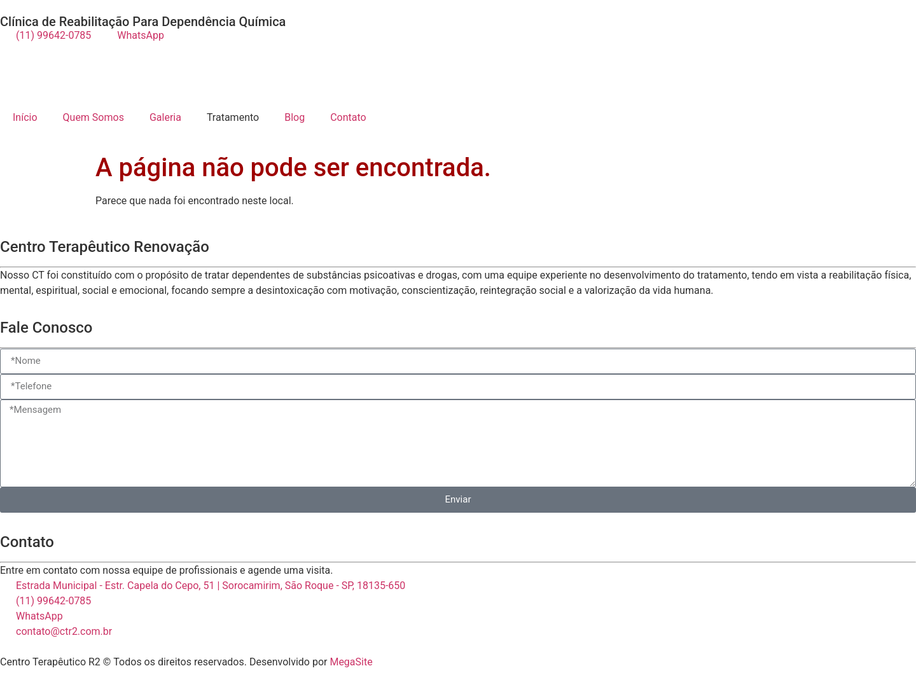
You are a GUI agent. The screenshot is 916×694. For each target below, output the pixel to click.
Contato (348, 117)
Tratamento (233, 117)
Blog (294, 117)
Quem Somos (93, 117)
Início (25, 117)
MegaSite (351, 662)
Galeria (165, 117)
